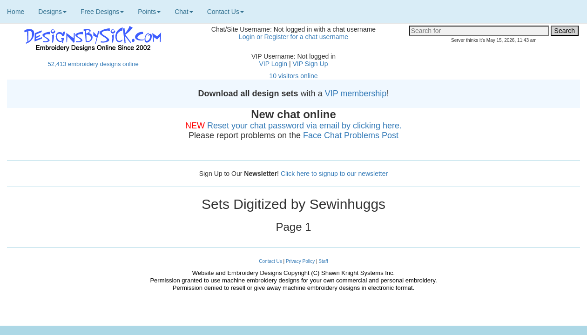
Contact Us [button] (225, 11)
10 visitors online (293, 76)
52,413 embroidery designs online (93, 63)
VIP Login (273, 63)
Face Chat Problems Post (350, 135)
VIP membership (356, 93)
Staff (323, 261)
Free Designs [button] (102, 11)
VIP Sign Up (310, 63)
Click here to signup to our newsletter (334, 173)
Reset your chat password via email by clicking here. (304, 125)
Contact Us (270, 261)
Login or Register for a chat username (293, 36)
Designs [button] (52, 11)
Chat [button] (184, 11)
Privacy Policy (300, 261)
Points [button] (149, 11)
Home (15, 11)
